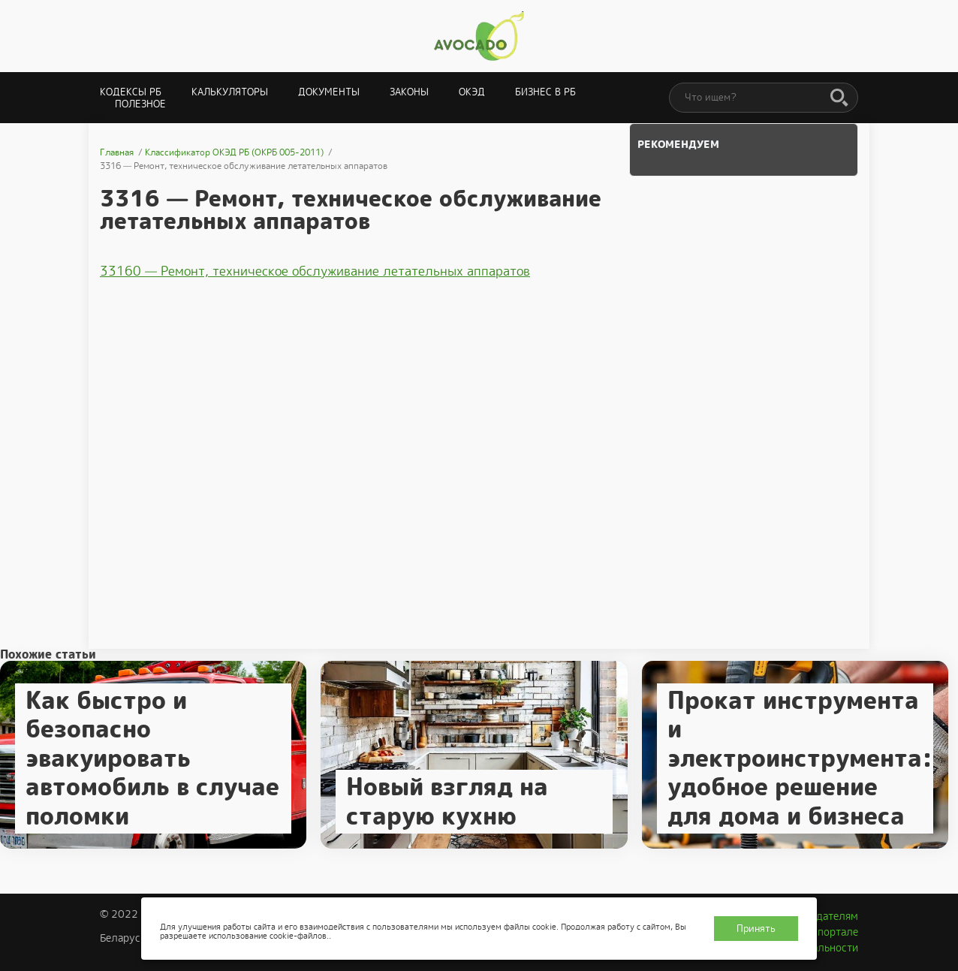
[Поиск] (839, 98)
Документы (329, 92)
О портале (832, 931)
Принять (756, 928)
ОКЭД (472, 92)
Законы (409, 92)
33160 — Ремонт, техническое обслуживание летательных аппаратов (315, 271)
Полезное (140, 104)
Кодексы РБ (130, 92)
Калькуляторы (229, 92)
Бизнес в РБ (545, 92)
